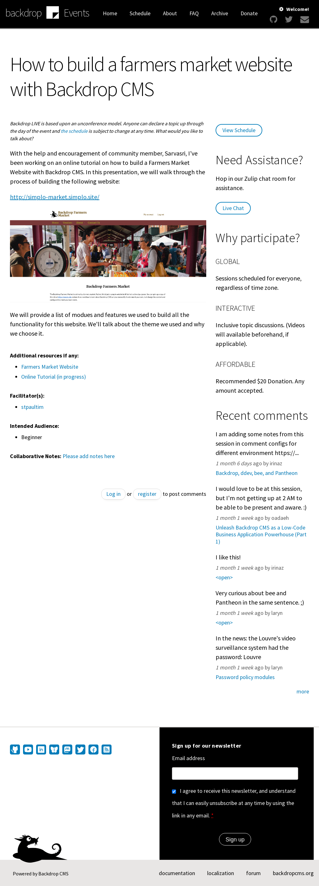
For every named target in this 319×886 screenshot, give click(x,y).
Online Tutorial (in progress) (53, 376)
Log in (113, 493)
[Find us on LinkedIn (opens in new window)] (41, 750)
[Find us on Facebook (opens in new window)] (93, 750)
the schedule (74, 131)
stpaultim (32, 406)
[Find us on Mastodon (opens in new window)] (67, 750)
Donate (249, 13)
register (147, 493)
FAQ (194, 13)
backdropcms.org (293, 873)
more (303, 691)
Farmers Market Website (49, 366)
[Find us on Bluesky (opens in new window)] (54, 750)
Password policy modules (245, 677)
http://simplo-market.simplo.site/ (54, 197)
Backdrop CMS (53, 873)
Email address (188, 758)
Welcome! (297, 9)
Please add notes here (89, 456)
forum (253, 873)
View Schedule (238, 130)
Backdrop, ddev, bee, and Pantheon (257, 473)
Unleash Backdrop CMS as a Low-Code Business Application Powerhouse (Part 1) (261, 534)
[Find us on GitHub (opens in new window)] (15, 750)
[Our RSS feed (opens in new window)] (106, 750)
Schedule (140, 13)
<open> (224, 577)
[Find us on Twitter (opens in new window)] (80, 750)
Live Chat (233, 208)
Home (110, 13)
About (170, 13)
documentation (177, 873)
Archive (219, 13)
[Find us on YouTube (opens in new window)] (28, 750)
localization (220, 873)
